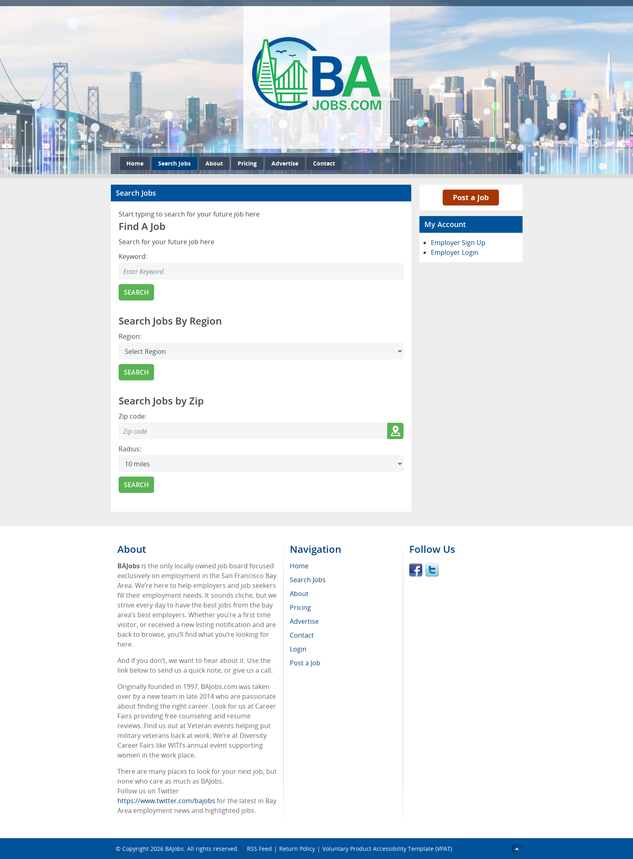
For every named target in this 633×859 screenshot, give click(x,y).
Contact (324, 163)
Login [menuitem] (298, 649)
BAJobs (174, 848)
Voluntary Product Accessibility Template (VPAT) (387, 848)
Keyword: (133, 256)
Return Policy (297, 848)
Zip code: (132, 416)
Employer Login (455, 252)
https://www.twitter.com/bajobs (166, 800)
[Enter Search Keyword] (261, 271)
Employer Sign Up (458, 242)
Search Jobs (174, 163)
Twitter (432, 569)
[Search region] (261, 351)
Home (134, 163)
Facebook (415, 569)
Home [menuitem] (299, 565)
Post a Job (471, 197)
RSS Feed (259, 848)
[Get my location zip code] (395, 431)
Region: (130, 336)
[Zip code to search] (253, 431)
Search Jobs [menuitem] (308, 579)
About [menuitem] (299, 593)
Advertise (284, 163)
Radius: (130, 448)
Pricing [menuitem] (300, 607)
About (214, 163)
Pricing (247, 163)
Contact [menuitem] (302, 635)
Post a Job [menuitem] (305, 662)
